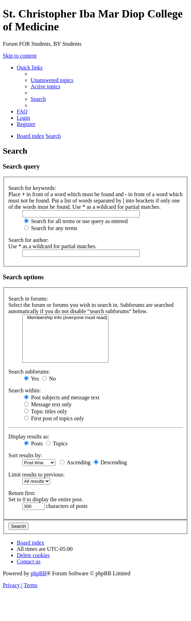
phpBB (38, 573)
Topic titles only (45, 411)
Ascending (75, 462)
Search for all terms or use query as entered (76, 221)
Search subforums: (29, 372)
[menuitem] (52, 80)
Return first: (22, 493)
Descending (110, 462)
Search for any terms (50, 228)
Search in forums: (28, 299)
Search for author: (28, 240)
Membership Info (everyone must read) (65, 318)
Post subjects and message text (61, 397)
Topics (57, 443)
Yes (31, 379)
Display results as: (28, 436)
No (49, 379)
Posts (33, 443)
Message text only (47, 404)
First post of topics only (54, 418)
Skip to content (20, 56)
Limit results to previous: (36, 475)
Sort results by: (25, 455)
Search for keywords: (32, 188)
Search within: (24, 390)
